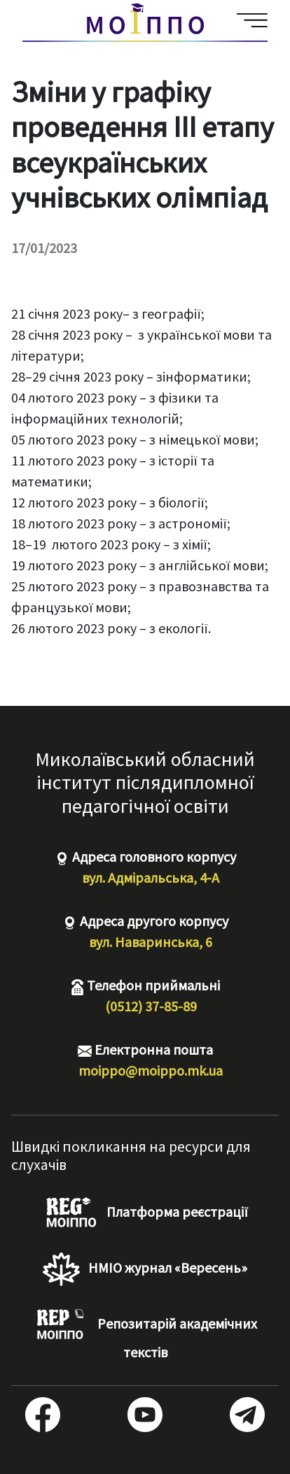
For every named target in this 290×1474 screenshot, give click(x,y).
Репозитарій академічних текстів (145, 1334)
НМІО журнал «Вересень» (145, 1269)
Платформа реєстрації (145, 1213)
